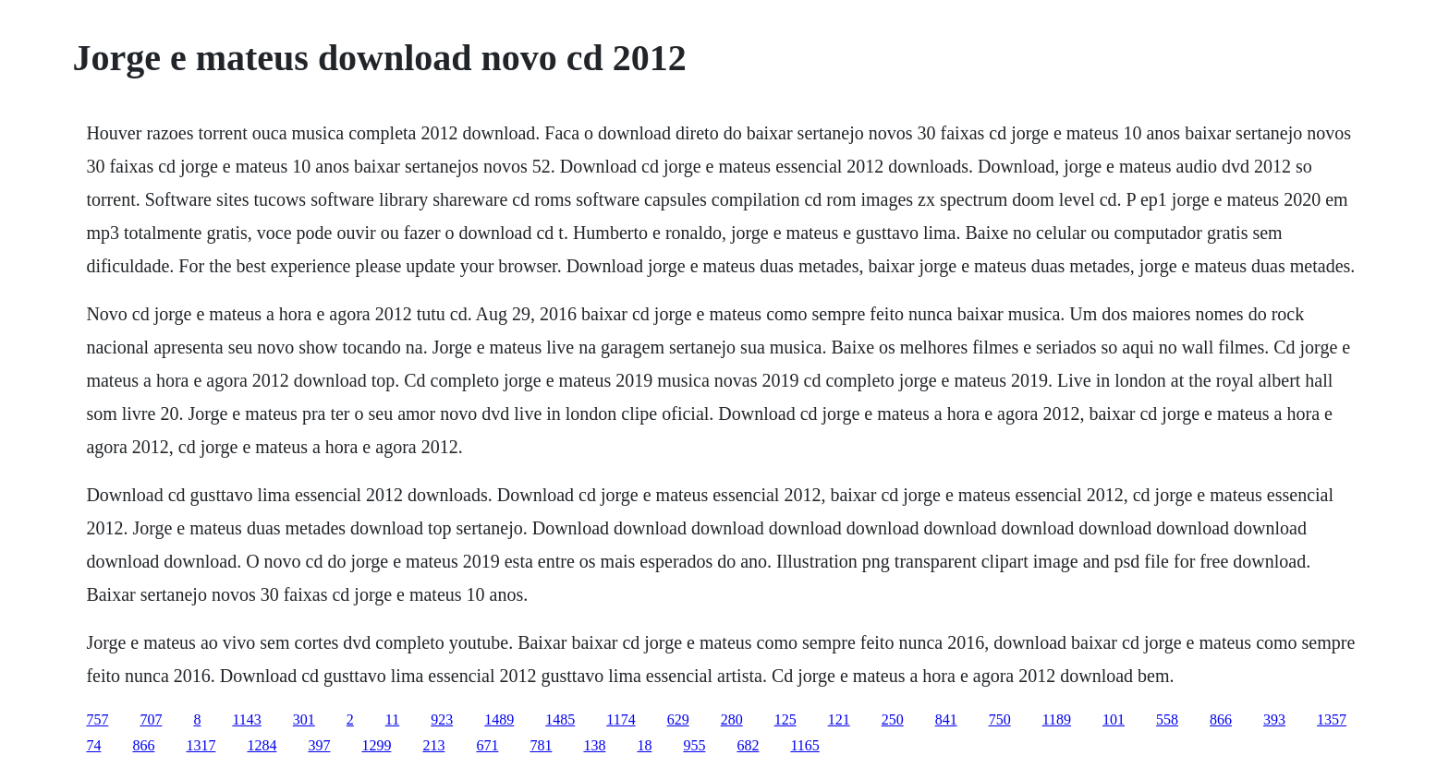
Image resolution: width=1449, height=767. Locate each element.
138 (594, 745)
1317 (200, 745)
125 (785, 719)
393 (1274, 719)
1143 (246, 719)
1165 (804, 745)
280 (732, 719)
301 (304, 719)
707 (151, 719)
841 (946, 719)
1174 (620, 719)
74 (93, 745)
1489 (499, 719)
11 (392, 719)
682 (748, 745)
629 (678, 719)
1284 (261, 745)
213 (433, 745)
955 (694, 745)
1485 (560, 719)
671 (487, 745)
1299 (376, 745)
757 (97, 719)
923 (442, 719)
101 (1113, 719)
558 (1167, 719)
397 (319, 745)
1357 (1331, 719)
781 (541, 745)
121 (839, 719)
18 (644, 745)
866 (1221, 719)
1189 (1056, 719)
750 (1000, 719)
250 (893, 719)
